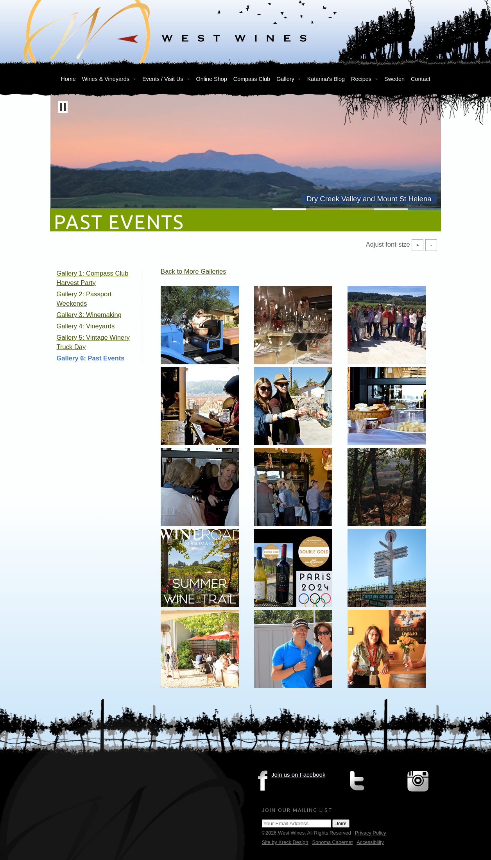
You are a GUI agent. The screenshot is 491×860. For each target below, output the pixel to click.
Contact (420, 79)
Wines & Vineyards (105, 79)
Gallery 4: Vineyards (86, 326)
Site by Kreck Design (285, 842)
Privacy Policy (370, 833)
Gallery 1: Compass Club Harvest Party (93, 278)
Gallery (285, 79)
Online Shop (211, 79)
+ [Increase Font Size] (417, 245)
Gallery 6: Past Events (91, 358)
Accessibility (370, 842)
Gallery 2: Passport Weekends (84, 298)
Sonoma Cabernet (332, 842)
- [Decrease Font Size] (431, 245)
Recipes (361, 79)
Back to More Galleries (193, 271)
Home (68, 79)
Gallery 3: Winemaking (89, 315)
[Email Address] (296, 823)
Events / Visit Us (162, 79)
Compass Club (251, 79)
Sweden (394, 79)
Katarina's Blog (326, 79)
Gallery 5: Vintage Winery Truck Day (93, 342)
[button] (63, 107)
